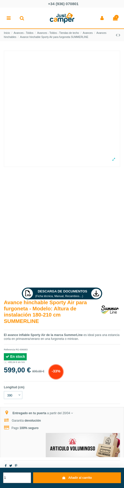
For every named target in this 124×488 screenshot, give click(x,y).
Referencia (9, 349)
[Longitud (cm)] (13, 395)
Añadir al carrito (77, 478)
